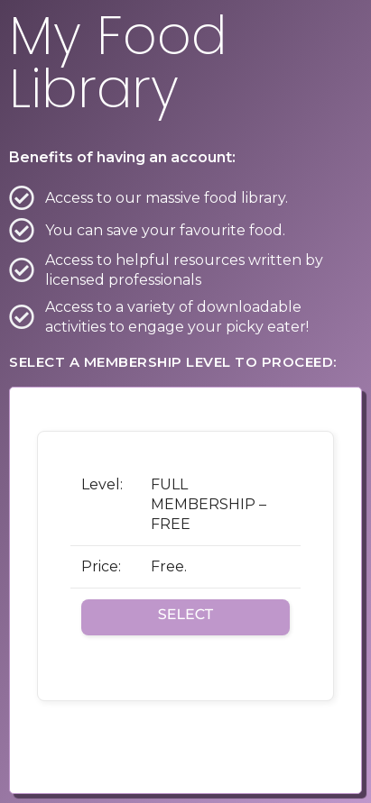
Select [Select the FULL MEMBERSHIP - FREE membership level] (185, 615)
